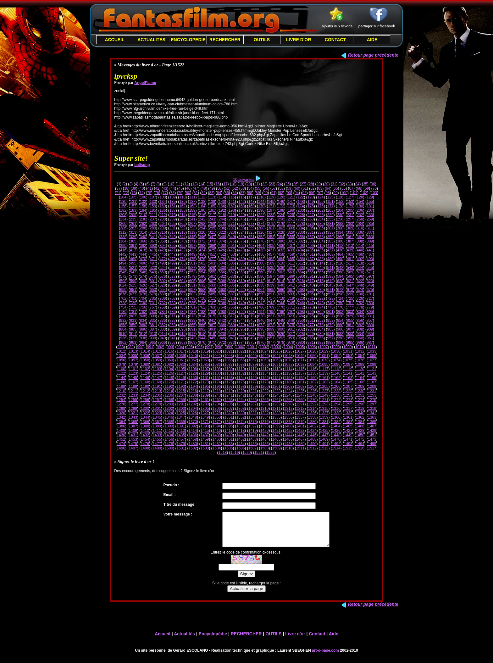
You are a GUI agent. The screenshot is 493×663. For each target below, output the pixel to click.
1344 (145, 417)
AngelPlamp (145, 83)
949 (251, 338)
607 (212, 281)
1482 (217, 444)
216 (202, 215)
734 (182, 303)
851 (310, 320)
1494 (360, 444)
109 (172, 197)
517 (350, 263)
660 (222, 289)
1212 (145, 391)
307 (330, 228)
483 (271, 259)
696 (320, 294)
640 (281, 285)
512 (300, 263)
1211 (133, 391)
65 (336, 188)
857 (370, 320)
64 (328, 188)
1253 (372, 395)
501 (192, 263)
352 (261, 237)
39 (134, 188)
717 (271, 298)
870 (241, 325)
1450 (360, 435)
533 (251, 267)
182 (123, 210)
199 (291, 210)
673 (350, 289)
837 (172, 320)
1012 (121, 351)
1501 (180, 448)
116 (241, 197)
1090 (264, 364)
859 (133, 325)
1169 (156, 382)
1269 (300, 400)
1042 (217, 356)
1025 (276, 351)
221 (251, 215)
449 (192, 254)
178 (340, 206)
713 (232, 298)
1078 (121, 364)
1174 (217, 382)
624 (123, 285)
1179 (276, 382)
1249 (324, 395)
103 (374, 193)
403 (251, 245)
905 (330, 329)
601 (153, 281)
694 (300, 294)
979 (291, 342)
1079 (133, 364)
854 (340, 320)
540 (320, 267)
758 (162, 307)
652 (143, 289)
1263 (228, 400)
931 (330, 334)
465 (350, 254)
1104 (168, 369)
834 (143, 320)
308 (340, 228)
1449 (348, 435)
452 (222, 254)
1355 (276, 417)
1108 (217, 369)
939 (153, 338)
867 (212, 325)
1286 (240, 404)
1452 (121, 439)
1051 (324, 356)
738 (222, 303)
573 (133, 276)
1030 (336, 351)
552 (182, 272)
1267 (276, 400)
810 (162, 316)
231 (350, 215)
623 (370, 281)
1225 (300, 391)
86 (234, 193)
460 (300, 254)
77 (165, 193)
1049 (300, 356)
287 (133, 228)
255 (330, 219)
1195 (205, 386)
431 (271, 250)
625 (133, 285)
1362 (360, 417)
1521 (258, 452)
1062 (193, 360)
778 (360, 307)
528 (202, 267)
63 (320, 188)
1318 (360, 408)
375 (232, 241)
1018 (193, 351)
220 (241, 215)
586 (261, 276)
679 (153, 294)
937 (133, 338)
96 (312, 193)
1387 (133, 426)
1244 (264, 395)
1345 (156, 417)
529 (212, 267)
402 (241, 245)
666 (281, 289)
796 (281, 311)
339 (133, 237)
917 (192, 334)
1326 (193, 413)
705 (153, 298)
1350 (217, 417)
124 (320, 197)
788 (202, 311)
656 (182, 289)
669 (310, 289)
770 (281, 307)
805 (370, 311)
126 (340, 197)
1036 (145, 356)
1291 (300, 404)
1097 (348, 364)
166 (222, 206)
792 (241, 311)
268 (202, 223)
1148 (168, 378)
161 (172, 206)
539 (310, 267)
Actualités (184, 640)
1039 (180, 356)
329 (291, 232)
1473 (372, 439)
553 (192, 272)
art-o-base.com (325, 657)
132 (143, 201)
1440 (240, 435)
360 (340, 237)
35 (365, 184)
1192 (168, 386)
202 (320, 210)
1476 (145, 444)
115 (232, 197)
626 (143, 285)
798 (300, 311)
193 (232, 210)
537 (291, 267)
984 (340, 342)
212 (162, 215)
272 (241, 223)
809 (153, 316)
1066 (240, 360)
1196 (217, 386)
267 (192, 223)
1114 (288, 369)
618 (320, 281)
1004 (288, 347)
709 (192, 298)
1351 (228, 417)
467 (370, 254)
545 (370, 267)
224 (281, 215)
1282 (193, 404)
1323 (156, 413)
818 (241, 316)
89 (258, 193)
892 (202, 329)
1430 (121, 435)
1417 (228, 430)
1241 (228, 395)
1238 (193, 395)
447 (172, 254)
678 (143, 294)
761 (192, 307)
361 (350, 237)
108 (162, 197)
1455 (156, 439)
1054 (360, 356)
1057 (133, 360)
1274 (360, 400)
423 (192, 250)
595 (350, 276)
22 (264, 184)
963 (133, 342)
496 (143, 263)
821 (271, 316)
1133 (252, 373)
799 (310, 311)
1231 (372, 391)
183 (133, 210)
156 (123, 206)
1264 (240, 400)
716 (261, 298)
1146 (145, 378)
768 (261, 307)
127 (350, 197)
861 (153, 325)
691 (271, 294)
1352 (240, 417)
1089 (252, 364)
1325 (180, 413)
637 (251, 285)
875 (291, 325)
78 (172, 193)
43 (165, 188)
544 (360, 267)
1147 (156, 378)
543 (350, 267)
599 (133, 281)
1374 (240, 422)
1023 (252, 351)
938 (143, 338)
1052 (336, 356)
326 (261, 232)
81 (196, 193)
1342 (121, 417)
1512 (312, 448)
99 (335, 193)
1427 (348, 430)
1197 (228, 386)
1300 (145, 408)
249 (271, 219)
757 (153, 307)
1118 (336, 369)
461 (310, 254)
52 (235, 188)
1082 (168, 364)
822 (281, 316)
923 (251, 334)
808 (143, 316)
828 (340, 316)
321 (212, 232)
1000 (240, 347)
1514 (336, 448)
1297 (372, 404)
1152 (217, 378)
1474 (121, 444)
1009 (347, 347)
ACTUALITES (151, 39)
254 (320, 219)
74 (141, 193)
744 (281, 303)
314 (143, 232)
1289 (276, 404)
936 (123, 338)
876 (300, 325)
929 (310, 334)
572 (123, 276)
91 (273, 193)
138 (202, 201)
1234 (145, 395)
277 (291, 223)
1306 (217, 408)
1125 (156, 373)
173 (291, 206)
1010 (359, 347)
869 (232, 325)
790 (222, 311)
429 (251, 250)
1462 (240, 439)
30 (326, 184)
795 (271, 311)
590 (300, 276)
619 (330, 281)
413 (350, 245)
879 (330, 325)
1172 (193, 382)
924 (261, 334)
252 (300, 219)
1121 (372, 369)
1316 (336, 408)
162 (182, 206)
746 (300, 303)
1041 (205, 356)
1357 (300, 417)
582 (222, 276)
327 (271, 232)
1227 (324, 391)
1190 (145, 386)
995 (189, 347)
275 (271, 223)
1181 (300, 382)
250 (281, 219)
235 (133, 219)
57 (274, 188)
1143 (372, 373)
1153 (228, 378)
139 (212, 201)
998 (219, 347)
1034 (121, 356)
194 (241, 210)
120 (281, 197)
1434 (168, 435)
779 (370, 307)
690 (261, 294)
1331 (252, 413)
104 (123, 197)
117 (251, 197)
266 (182, 223)
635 (232, 285)
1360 (336, 417)
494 (123, 263)
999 (229, 347)
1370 (193, 422)
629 (172, 285)
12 (187, 184)
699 (350, 294)
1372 (217, 422)
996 (199, 347)
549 (153, 272)
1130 (217, 373)
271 (232, 223)
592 (320, 276)
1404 (336, 426)
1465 (276, 439)
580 (202, 276)
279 (310, 223)
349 (232, 237)
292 (182, 228)
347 (212, 237)
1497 (133, 448)
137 (192, 201)
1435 (180, 435)
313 (133, 232)
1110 (240, 369)
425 (212, 250)
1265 (252, 400)
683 (192, 294)
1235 (156, 395)
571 (370, 272)
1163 (348, 378)
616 (300, 281)
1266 (264, 400)
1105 (180, 369)
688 (241, 294)
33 (349, 184)
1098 (360, 364)
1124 (145, 373)
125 (330, 197)
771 (291, 307)
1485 (252, 444)
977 (271, 342)
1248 (312, 395)
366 (143, 241)
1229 (348, 391)
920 (222, 334)
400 (222, 245)
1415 (205, 430)
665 (271, 289)
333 (330, 232)
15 (210, 184)
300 (261, 228)
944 (202, 338)
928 (300, 334)
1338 (336, 413)
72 (126, 193)
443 (133, 254)
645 (330, 285)
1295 (348, 404)
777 (350, 307)
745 (291, 303)
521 (133, 267)
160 (162, 206)
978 (281, 342)
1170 (168, 382)
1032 (360, 351)
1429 (372, 430)
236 (143, 219)
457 (271, 254)
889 (172, 329)
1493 (348, 444)
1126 (168, 373)
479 (232, 259)
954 (300, 338)
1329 (228, 413)
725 (350, 298)
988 (120, 347)
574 (143, 276)
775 (330, 307)
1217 (205, 391)
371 (192, 241)
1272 (336, 400)
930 (320, 334)
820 (261, 316)
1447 (324, 435)
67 (351, 188)
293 (192, 228)
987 (370, 342)
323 (232, 232)
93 (289, 193)
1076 (360, 360)
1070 (288, 360)
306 (320, 228)
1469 (324, 439)
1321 (133, 413)
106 (143, 197)
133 (153, 201)
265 (172, 223)
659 (212, 289)
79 (180, 193)
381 (291, 241)
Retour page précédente (369, 55)
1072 (312, 360)
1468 (312, 439)
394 (162, 245)
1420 (264, 430)
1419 (252, 430)
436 (320, 250)
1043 (228, 356)
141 (232, 201)
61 (304, 188)
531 (232, 267)
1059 (156, 360)
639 (271, 285)
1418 (240, 430)
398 (202, 245)
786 (182, 311)
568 (340, 272)
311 (370, 228)
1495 (372, 444)
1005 (300, 347)
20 (248, 184)
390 (123, 245)
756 (143, 307)
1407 (372, 426)
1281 (180, 404)
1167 (133, 382)
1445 (300, 435)
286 (123, 228)
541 (330, 267)
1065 (228, 360)
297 (232, 228)
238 (162, 219)
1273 (348, 400)
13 (194, 184)
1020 (217, 351)
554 (202, 272)
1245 (276, 395)
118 (261, 197)
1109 (228, 369)
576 (162, 276)
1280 (168, 404)
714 (241, 298)
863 (172, 325)
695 (310, 294)
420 (162, 250)
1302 (168, 408)
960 (360, 338)
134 (162, 201)
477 (212, 259)
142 (241, 201)
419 (153, 250)
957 (330, 338)
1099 (372, 364)
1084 (193, 364)
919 (212, 334)
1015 (156, 351)
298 (241, 228)
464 (340, 254)
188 (182, 210)
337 (370, 232)
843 (232, 320)
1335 (300, 413)
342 (162, 237)
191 (212, 210)
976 (261, 342)
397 (192, 245)
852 (320, 320)
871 (251, 325)
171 (271, 206)
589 (291, 276)
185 (153, 210)
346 (202, 237)
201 (310, 210)
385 (330, 241)
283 (350, 223)
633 (212, 285)
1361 (348, 417)
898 (261, 329)
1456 (168, 439)
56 (266, 188)
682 (182, 294)
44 (173, 188)
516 (340, 263)
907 (350, 329)
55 (258, 188)
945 (212, 338)
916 (182, 334)
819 (251, 316)
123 (310, 197)
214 (182, 215)
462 (320, 254)
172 (281, 206)
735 (192, 303)
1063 (205, 360)
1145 (133, 378)
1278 (145, 404)
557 (232, 272)
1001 (252, 347)
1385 (372, 422)
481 (251, 259)
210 (143, 215)
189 (192, 210)
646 (340, 285)
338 (123, 237)
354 (281, 237)
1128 (193, 373)
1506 (240, 448)
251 (291, 219)
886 (143, 329)
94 (297, 193)
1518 (223, 452)
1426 (336, 430)
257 (350, 219)
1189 (133, 386)
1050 (312, 356)
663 (251, 289)
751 (350, 303)
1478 (168, 444)
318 (182, 232)
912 (143, 334)
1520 (246, 452)
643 (310, 285)
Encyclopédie (213, 640)
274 (261, 223)
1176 (240, 382)
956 (320, 338)
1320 (121, 413)
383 (310, 241)
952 (281, 338)
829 (350, 316)
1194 (193, 386)
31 (334, 184)
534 (261, 267)
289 (153, 228)
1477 (156, 444)
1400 (288, 426)
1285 (228, 404)
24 (280, 184)
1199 (252, 386)
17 (225, 184)
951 (271, 338)
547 (133, 272)
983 (330, 342)
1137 (300, 373)
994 (179, 347)
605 (192, 281)
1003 (276, 347)
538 (300, 267)
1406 (360, 426)
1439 (228, 435)
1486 (264, 444)
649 (370, 285)
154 (360, 201)
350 (241, 237)
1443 (276, 435)
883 (370, 325)
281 (330, 223)
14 (202, 184)
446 (162, 254)
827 (330, 316)
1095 (324, 364)
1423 (300, 430)
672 (340, 289)
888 (162, 329)
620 (340, 281)
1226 (312, 391)
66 (343, 188)
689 (251, 294)
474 (182, 259)
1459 (205, 439)
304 (300, 228)
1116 (312, 369)
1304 (193, 408)
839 (192, 320)
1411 (156, 430)
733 (172, 303)
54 (250, 188)
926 (281, 334)
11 (179, 184)
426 (222, 250)
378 (261, 241)
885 (133, 329)
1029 (324, 351)
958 (340, 338)
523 (153, 267)
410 (320, 245)
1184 (336, 382)
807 (133, 316)
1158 (288, 378)
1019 (205, 351)
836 (162, 320)
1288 (264, 404)
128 (360, 197)
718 (281, 298)
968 (182, 342)
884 (123, 329)
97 (320, 193)
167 (232, 206)
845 (251, 320)
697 (330, 294)
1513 (324, 448)
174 (300, 206)
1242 (240, 395)
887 (153, 329)
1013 (133, 351)
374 (222, 241)
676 (123, 294)
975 (251, 342)
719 (291, 298)
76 (157, 193)
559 (251, 272)
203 (330, 210)
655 (172, 289)
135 (172, 201)
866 (202, 325)
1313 (300, 408)
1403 (324, 426)
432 (281, 250)
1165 (372, 378)
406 (281, 245)
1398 (264, 426)
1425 (324, 430)
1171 (180, 382)
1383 (348, 422)
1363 (372, 417)
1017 (180, 351)
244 (222, 219)
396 (182, 245)
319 (192, 232)
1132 (240, 373)
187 (172, 210)
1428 (360, 430)
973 (232, 342)
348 (222, 237)
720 (300, 298)
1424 (312, 430)
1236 (168, 395)
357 (310, 237)
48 (204, 188)
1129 (205, 373)
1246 (288, 395)
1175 (228, 382)
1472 (360, 439)
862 (162, 325)
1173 (205, 382)
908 (360, 329)
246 (241, 219)
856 (360, 320)
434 (300, 250)
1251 (348, 395)
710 (202, 298)
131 (133, 201)
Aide (333, 640)
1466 (288, 439)
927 (291, 334)
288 (143, 228)
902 (300, 329)
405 (271, 245)
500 (182, 263)
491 (350, 259)
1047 (276, 356)
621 (350, 281)
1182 (312, 382)
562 (281, 272)
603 (172, 281)
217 (212, 215)
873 (271, 325)
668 (300, 289)
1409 (133, 430)
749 (330, 303)
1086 (217, 364)
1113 (276, 369)
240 (182, 219)
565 (310, 272)
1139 (324, 373)
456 (261, 254)
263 (153, 223)
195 (251, 210)
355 (291, 237)
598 (123, 281)
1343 (133, 417)
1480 (193, 444)
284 (360, 223)
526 (182, 267)
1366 (145, 422)
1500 (168, 448)
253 (310, 219)
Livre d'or (295, 640)
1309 (252, 408)
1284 (217, 404)
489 (330, 259)
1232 (121, 395)
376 (241, 241)
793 (251, 311)
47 (196, 188)
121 (291, 197)
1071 (300, 360)
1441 (252, 435)
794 (261, 311)
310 (360, 228)
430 (261, 250)
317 (172, 232)
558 (241, 272)
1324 (168, 413)
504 (222, 263)
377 (251, 241)
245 (232, 219)
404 (261, 245)
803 (350, 311)
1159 (300, 378)
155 (370, 201)
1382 (336, 422)
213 (172, 215)
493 (370, 259)
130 (123, 201)
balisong (142, 165)
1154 (240, 378)
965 (153, 342)
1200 (264, 386)
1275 (372, 400)
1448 (336, 435)
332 (320, 232)
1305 (205, 408)
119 (271, 197)
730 (143, 303)
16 (218, 184)
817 (232, 316)
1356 (288, 417)
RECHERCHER (225, 39)
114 (222, 197)
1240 (217, 395)
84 (219, 193)
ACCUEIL (114, 39)
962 (123, 342)
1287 (252, 404)
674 (360, 289)
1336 (312, 413)
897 (251, 329)
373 (212, 241)
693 (291, 294)
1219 (228, 391)
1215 (180, 391)
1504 (217, 448)
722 (320, 298)
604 (182, 281)
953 (291, 338)
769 (271, 307)
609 (232, 281)
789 (212, 311)
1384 (360, 422)
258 (360, 219)
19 (241, 184)
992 (160, 347)
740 (241, 303)
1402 (312, 426)
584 (241, 276)
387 (350, 241)
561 (271, 272)
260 (123, 223)
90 (265, 193)
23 (272, 184)
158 (143, 206)
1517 (372, 448)
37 (118, 188)
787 (192, 311)
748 (320, 303)
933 (350, 334)
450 (202, 254)
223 (271, 215)
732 (162, 303)
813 (192, 316)
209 (133, 215)
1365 (133, 422)
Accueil (162, 640)
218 (222, 215)
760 (182, 307)
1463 (252, 439)
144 (261, 201)
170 (261, 206)
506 (241, 263)
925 (271, 334)
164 (202, 206)
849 (291, 320)
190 (202, 210)
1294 (336, 404)
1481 (205, 444)
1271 (324, 400)
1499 (156, 448)
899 (271, 329)
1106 (193, 369)
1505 (228, 448)
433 (291, 250)
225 (291, 215)
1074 (336, 360)
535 (271, 267)
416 (123, 250)
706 (162, 298)
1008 (335, 347)
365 (133, 241)
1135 (276, 373)
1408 (121, 430)
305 (310, 228)
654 (162, 289)
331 (310, 232)
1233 (133, 395)
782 (143, 311)
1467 (300, 439)
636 (241, 285)
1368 (168, 422)
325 (251, 232)
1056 (121, 360)
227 (310, 215)
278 (300, 223)
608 (222, 281)
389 (370, 241)
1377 (276, 422)
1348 (193, 417)
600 (143, 281)
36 (373, 184)
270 (222, 223)
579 (192, 276)
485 (291, 259)
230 (340, 215)
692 (281, 294)
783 (153, 311)
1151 (205, 378)
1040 (193, 356)
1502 (193, 448)
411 (330, 245)
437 (330, 250)
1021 (228, 351)
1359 (324, 417)
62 (312, 188)
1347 (180, 417)
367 (153, 241)
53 (243, 188)
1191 (156, 386)
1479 (180, 444)
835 (153, 320)
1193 (180, 386)
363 (370, 237)
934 (360, 334)
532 (241, 267)
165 (212, 206)
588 (281, 276)
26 (295, 184)
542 (340, 267)
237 (153, 219)
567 (330, 272)
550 (162, 272)
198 (281, 210)
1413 (180, 430)
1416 (217, 430)
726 (360, 298)
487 (310, 259)
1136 (288, 373)
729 (133, 303)
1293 (324, 404)
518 (360, 263)
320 (202, 232)
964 (143, 342)
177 (330, 206)
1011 (371, 347)
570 (360, 272)
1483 (228, 444)
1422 (288, 430)
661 (232, 289)
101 (354, 193)
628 (162, 285)
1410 (145, 430)
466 (360, 254)
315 (153, 232)
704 (143, 298)
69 (367, 188)
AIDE (372, 39)
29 (319, 184)
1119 (348, 369)
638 (261, 285)
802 (340, 311)
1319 (372, 408)
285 (370, 223)
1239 (205, 395)
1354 (264, 417)
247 (251, 219)
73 (133, 193)
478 (222, 259)
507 (251, 263)
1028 (312, 351)
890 (182, 329)
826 (320, 316)
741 (251, 303)
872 (261, 325)
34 (357, 184)
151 (330, 201)
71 (118, 193)
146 (281, 201)
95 (304, 193)
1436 (193, 435)
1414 (193, 430)
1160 (312, 378)
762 (202, 307)
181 (370, 206)
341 (153, 237)
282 (340, 223)
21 (256, 184)
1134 (264, 373)
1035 (133, 356)
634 (222, 285)
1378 (288, 422)
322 (222, 232)
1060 (168, 360)
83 (211, 193)
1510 (288, 448)
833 (133, 320)
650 (123, 289)
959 (350, 338)
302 (281, 228)
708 (182, 298)
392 (143, 245)
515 (330, 263)
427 (232, 250)
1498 (145, 448)
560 (261, 272)
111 (192, 197)
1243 (252, 395)
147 (291, 201)
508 (261, 263)
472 (162, 259)
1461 (228, 439)
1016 (168, 351)
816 (222, 316)
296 (222, 228)
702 (123, 298)
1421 (276, 430)
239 (172, 219)
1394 (217, 426)
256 (340, 219)
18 (233, 184)
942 (182, 338)
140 (222, 201)
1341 (372, 413)
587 (271, 276)
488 (320, 259)
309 (350, 228)
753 (370, 303)
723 (330, 298)
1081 (156, 364)
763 (212, 307)
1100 (121, 369)
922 (241, 334)
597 (370, 276)
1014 (145, 351)
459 (291, 254)
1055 (372, 356)
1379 (300, 422)
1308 (240, 408)
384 (320, 241)
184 (143, 210)
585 (251, 276)
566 (320, 272)
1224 (288, 391)
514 (320, 263)
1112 (264, 369)
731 (153, 303)
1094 (312, 364)
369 (172, 241)
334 (340, 232)
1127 (180, 373)
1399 (276, 426)
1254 (121, 400)
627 (153, 285)
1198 (240, 386)
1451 (372, 435)
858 (123, 325)
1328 (217, 413)
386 (340, 241)
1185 (348, 382)
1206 (336, 386)
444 (143, 254)
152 (340, 201)
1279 (156, 404)
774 (320, 307)
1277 (133, 404)
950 (261, 338)
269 (212, 223)
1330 (240, 413)
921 (232, 334)
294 (202, 228)
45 (180, 188)
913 (153, 334)
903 (310, 329)
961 (370, 338)
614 (281, 281)
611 (251, 281)
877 (310, 325)
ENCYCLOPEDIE (188, 39)
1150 (193, 378)
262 (143, 223)
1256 (145, 400)
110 (182, 197)
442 (123, 254)
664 (261, 289)
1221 (252, 391)
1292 (312, 404)
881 (350, 325)
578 (182, 276)
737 (212, 303)
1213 (156, 391)
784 (162, 311)
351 (251, 237)
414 (360, 245)
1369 (180, 422)
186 (162, 210)
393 (153, 245)
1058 (145, 360)
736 (202, 303)
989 (130, 347)
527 (192, 267)
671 (330, 289)
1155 (252, 378)
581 (212, 276)
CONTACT (335, 39)
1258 (168, 400)
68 (359, 188)
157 (133, 206)
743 (271, 303)
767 (251, 307)
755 (133, 307)
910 (123, 334)
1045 (252, 356)
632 (202, 285)
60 (297, 188)
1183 (324, 382)
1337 (324, 413)
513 (310, 263)
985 (350, 342)
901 (291, 329)
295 (212, 228)
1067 (252, 360)
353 (271, 237)
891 (192, 329)
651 (133, 289)
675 (370, 289)
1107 (205, 369)
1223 (276, 391)
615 (291, 281)
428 (241, 250)
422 (182, 250)
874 (281, 325)
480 (241, 259)
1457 (180, 439)
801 (330, 311)
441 (370, 250)
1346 (168, 417)
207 (370, 210)
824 (300, 316)
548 (143, 272)
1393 (205, 426)
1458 (193, 439)
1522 (270, 452)
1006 (311, 347)
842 (222, 320)
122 (300, 197)
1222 (264, 391)
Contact (317, 640)
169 (251, 206)
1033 (372, 351)
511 (291, 263)
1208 (360, 386)
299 (251, 228)
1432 (145, 435)
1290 (288, 404)
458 (281, 254)
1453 (133, 439)
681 (172, 294)
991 (150, 347)
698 (340, 294)
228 (320, 215)
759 (172, 307)
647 (350, 285)
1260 (193, 400)
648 (360, 285)
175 (310, 206)
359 (330, 237)
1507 (252, 448)
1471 (348, 439)
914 (162, 334)
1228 (336, 391)
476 (202, 259)
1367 (156, 422)
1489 (300, 444)
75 (149, 193)
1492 (336, 444)
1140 (336, 373)
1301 (156, 408)
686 (222, 294)
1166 (121, 382)
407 (291, 245)
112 (202, 197)
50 (219, 188)
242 (202, 219)
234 (123, 219)
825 (310, 316)
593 (330, 276)
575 (153, 276)
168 (241, 206)
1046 (264, 356)
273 (251, 223)
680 (162, 294)
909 (370, 329)
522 (143, 267)
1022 (240, 351)
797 (291, 311)
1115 (300, 369)
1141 (348, 373)
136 (182, 201)
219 (232, 215)
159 (153, 206)
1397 (252, 426)
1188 (121, 386)
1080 (145, 364)
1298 (121, 408)
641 (291, 285)
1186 (360, 382)
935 (370, 334)
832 (123, 320)
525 (172, 267)
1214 (168, 391)
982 (320, 342)
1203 (300, 386)
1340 (360, 413)
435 (310, 250)
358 (320, 237)
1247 (300, 395)
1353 (252, 417)
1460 (217, 439)
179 (350, 206)
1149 (180, 378)
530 (222, 267)
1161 (324, 378)
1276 (121, 404)
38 (126, 188)
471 (153, 259)
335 (350, 232)
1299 (133, 408)
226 (300, 215)
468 (123, 259)
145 (271, 201)
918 (202, 334)
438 (340, 250)
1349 (205, 417)
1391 (180, 426)
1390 (168, 426)
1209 (372, 386)
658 (202, 289)
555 (212, 272)
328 (281, 232)
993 (170, 347)
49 (211, 188)
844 (241, 320)
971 (212, 342)
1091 (276, 364)
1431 (133, 435)
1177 (252, 382)
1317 (348, 408)
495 (133, 263)
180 (360, 206)
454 (241, 254)
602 (162, 281)
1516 (360, 448)
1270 (312, 400)
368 (162, 241)
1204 (312, 386)
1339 (348, 413)
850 (300, 320)
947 (232, 338)
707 (172, 298)
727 (370, 298)
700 (360, 294)
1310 (264, 408)
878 (320, 325)
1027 (300, 351)
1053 (348, 356)
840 (202, 320)
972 (222, 342)
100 (344, 193)
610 (241, 281)
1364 (121, 422)
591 (310, 276)
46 (188, 188)
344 (182, 237)
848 (281, 320)
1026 (288, 351)
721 (310, 298)
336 (360, 232)
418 (143, 250)
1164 (360, 378)
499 (172, 263)
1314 (312, 408)
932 (340, 334)
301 (271, 228)
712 (222, 298)
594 (340, 276)
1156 (264, 378)
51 (227, 188)
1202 (288, 386)
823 (291, 316)
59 (289, 188)
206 (360, 210)
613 (271, 281)
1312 (288, 408)
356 (300, 237)
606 (202, 281)
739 (232, 303)
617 (310, 281)
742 (261, 303)
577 (172, 276)
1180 (288, 382)
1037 (156, 356)
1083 (180, 364)
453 (232, 254)
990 (140, 347)
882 (360, 325)
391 (133, 245)
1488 (288, 444)
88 (250, 193)
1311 (276, 408)
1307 (228, 408)
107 (153, 197)
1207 (348, 386)
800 (320, 311)
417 (133, 250)
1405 (348, 426)
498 (162, 263)
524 (162, 267)
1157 (276, 378)
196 (261, 210)
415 (370, 245)
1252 (360, 395)
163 (192, 206)
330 (300, 232)
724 (340, 298)
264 (162, 223)
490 (340, 259)
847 (271, 320)
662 (241, 289)
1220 (240, 391)
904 (320, 329)
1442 (264, 435)
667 (291, 289)
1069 (276, 360)
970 (202, 342)
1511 (300, 448)
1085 (205, 364)
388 (360, 241)
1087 (228, 364)
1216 (193, 391)
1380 (312, 422)
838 (182, 320)
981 (310, 342)
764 (222, 307)
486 (300, 259)
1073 (324, 360)
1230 (360, 391)
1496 (121, 448)
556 (222, 272)
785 (172, 311)
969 (192, 342)
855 (350, 320)
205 (350, 210)
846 (261, 320)
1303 (180, 408)
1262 (217, 400)
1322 (145, 413)
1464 (264, 439)
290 (162, 228)
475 (192, 259)
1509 (276, 448)
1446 (312, 435)
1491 (324, 444)
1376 (264, 422)
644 (320, 285)
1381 (324, 422)
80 (188, 193)
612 (261, 281)
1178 (264, 382)
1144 (121, 378)
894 (222, 329)
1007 (323, 347)
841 (212, 320)
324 (241, 232)
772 (300, 307)
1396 (240, 426)
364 (123, 241)
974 (241, 342)
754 (123, 307)
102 (364, 193)
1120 (360, 369)
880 (340, 325)
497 (153, 263)
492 (360, 259)
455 (251, 254)
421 (172, 250)
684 (202, 294)
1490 (312, 444)
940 (162, 338)
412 (340, 245)
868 (222, 325)
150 (320, 201)
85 (227, 193)
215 (192, 215)
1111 (252, 369)
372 (202, 241)
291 (172, 228)
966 (162, 342)
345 (192, 237)
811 (172, 316)
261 (133, 223)
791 (232, 311)
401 (232, 245)
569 (350, 272)
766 (241, 307)
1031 (348, 351)
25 (287, 184)
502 (202, 263)
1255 (133, 400)
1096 (336, 364)
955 (310, 338)
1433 (156, 435)
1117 (324, 369)
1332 (264, 413)
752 (360, 303)
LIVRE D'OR (298, 39)
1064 (217, 360)
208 (123, 215)
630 (182, 285)
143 (251, 201)
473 (172, 259)
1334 (288, 413)
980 (300, 342)
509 (271, 263)
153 (350, 201)
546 (123, 272)
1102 (145, 369)
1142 (360, 373)
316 (162, 232)
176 (320, 206)
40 (142, 188)
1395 (228, 426)
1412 (168, 430)
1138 (312, 373)
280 (320, 223)
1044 (240, 356)
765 (232, 307)
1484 (240, 444)
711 (212, 298)
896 (241, 329)
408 (300, 245)
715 (251, 298)
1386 (121, 426)
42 (157, 188)
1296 (360, 404)
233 (370, 215)
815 (212, 316)
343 (172, 237)
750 (340, 303)
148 (300, 201)
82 (204, 193)
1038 (168, 356)
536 (281, 267)
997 (209, 347)
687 (232, 294)
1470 (336, 439)
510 (281, 263)
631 (192, 285)
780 (123, 311)
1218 (217, 391)
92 (281, 193)
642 (300, 285)
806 (123, 316)
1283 (205, 404)
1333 (276, 413)
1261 (205, 400)
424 (202, 250)
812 (182, 316)
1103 (156, 369)
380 (281, 241)
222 (261, 215)
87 (242, 193)
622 (360, 281)
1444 (288, 435)
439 (350, 250)
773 (310, 307)
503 (212, 263)
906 (340, 329)
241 (192, 219)
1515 (348, 448)
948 (241, 338)
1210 (121, 391)
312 (123, 232)
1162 (336, 378)
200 (300, 210)
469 (133, 259)
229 (330, 215)
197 (271, 210)
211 (153, 215)
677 (133, 294)
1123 (133, 373)
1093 (300, 364)
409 (310, 245)
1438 (217, 435)
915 (172, 334)
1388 (145, 426)
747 (310, 303)
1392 (193, 426)
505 (232, 263)
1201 (276, 386)
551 (172, 272)
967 (172, 342)
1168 (145, 382)
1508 (264, 448)
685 (212, 294)
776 (340, 307)
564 (300, 272)
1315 (324, 408)
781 (133, 311)
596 (360, 276)
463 (330, 254)
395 (172, 245)
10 (171, 184)
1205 (324, 386)
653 (153, 289)
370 (182, 241)
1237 (180, 395)
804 (360, 311)
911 (133, 334)
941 (172, 338)
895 (232, 329)
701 (370, 294)
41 (149, 188)
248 (261, 219)
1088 (240, 364)
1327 (205, 413)
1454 (145, 439)
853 (330, 320)
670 (320, 289)
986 (360, 342)
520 (123, 267)
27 (303, 184)
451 (212, 254)
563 (291, 272)
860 (143, 325)
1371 (205, 422)
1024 (264, 351)
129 (370, 197)
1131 (228, 373)
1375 (252, 422)
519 (370, 263)
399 (212, 245)
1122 (121, 373)
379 (271, 241)
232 (360, 215)
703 (133, 298)
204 (340, 210)
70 (375, 188)
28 (311, 184)
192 (222, 210)
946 (222, 338)
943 (192, 338)
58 (281, 188)
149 (310, 201)
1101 (133, 369)
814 (202, 316)
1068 (264, 360)
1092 (288, 364)
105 (133, 197)
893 (212, 329)
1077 (372, 360)
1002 (264, 347)
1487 (276, 444)
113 (212, 197)
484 (281, 259)
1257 (156, 400)
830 (360, 316)
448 (182, 254)
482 (261, 259)
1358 (312, 417)
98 (328, 193)
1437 (205, 435)
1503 (205, 448)
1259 (180, 400)
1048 (288, 356)
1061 (180, 360)
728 (123, 303)
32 (342, 184)
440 (360, 250)
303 (291, 228)
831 (370, 316)
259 (370, 219)
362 (360, 237)
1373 (228, 422)
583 (232, 276)
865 (192, 325)
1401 (300, 426)
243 (212, 219)
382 (300, 241)
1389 (156, 426)
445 (153, 254)
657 (192, 289)
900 (281, 329)
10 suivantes (243, 179)
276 (281, 223)
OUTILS (262, 39)
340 (143, 237)
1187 (372, 382)
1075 (348, 360)
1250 (336, 395)
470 (143, 259)
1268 (288, 400)
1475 (133, 444)
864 (182, 325)
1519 (234, 452)
